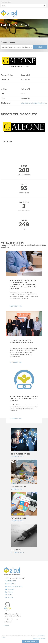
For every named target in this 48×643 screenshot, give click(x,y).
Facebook (11, 589)
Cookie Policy (41, 635)
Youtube (10, 597)
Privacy (3, 637)
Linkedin (10, 592)
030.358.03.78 (11, 581)
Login (9, 2)
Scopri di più (17, 457)
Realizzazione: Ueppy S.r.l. (39, 638)
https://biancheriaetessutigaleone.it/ (34, 103)
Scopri (6, 626)
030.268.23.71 (12, 584)
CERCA (40, 47)
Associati (4, 2)
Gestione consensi (30, 641)
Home (3, 28)
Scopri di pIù (16, 306)
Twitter (10, 595)
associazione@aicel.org (15, 586)
